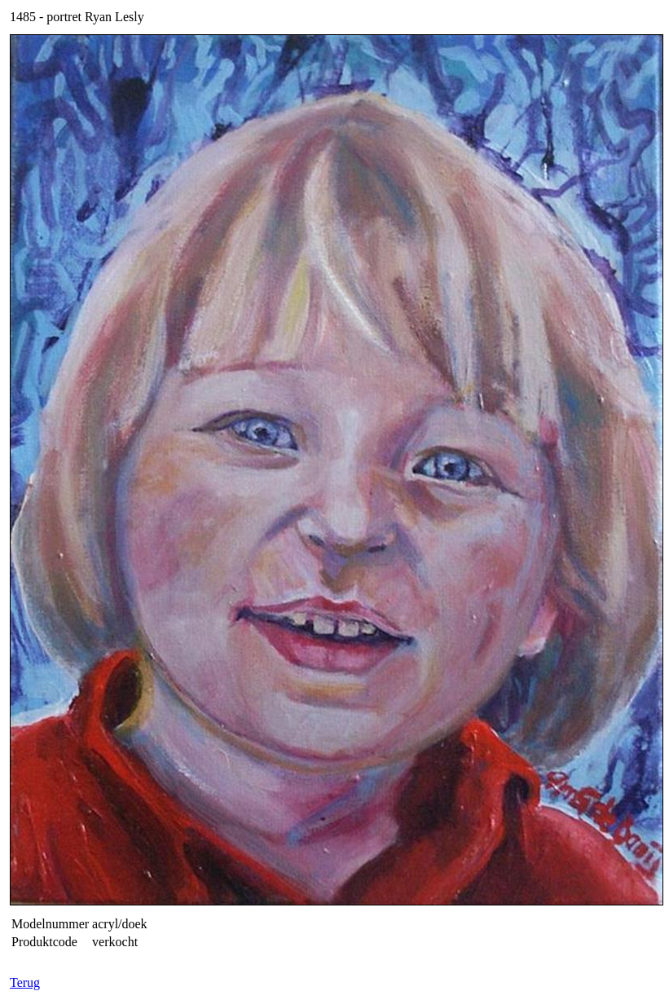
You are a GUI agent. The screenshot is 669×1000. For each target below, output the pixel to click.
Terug (25, 982)
